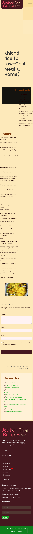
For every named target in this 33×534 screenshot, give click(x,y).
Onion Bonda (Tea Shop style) (14, 397)
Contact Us (7, 475)
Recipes (7, 466)
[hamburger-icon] (30, 4)
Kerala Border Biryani (12, 383)
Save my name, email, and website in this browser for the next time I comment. (17, 343)
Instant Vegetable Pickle (12, 387)
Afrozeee (19, 531)
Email (3, 335)
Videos (6, 472)
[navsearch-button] (25, 5)
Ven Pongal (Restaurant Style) (14, 411)
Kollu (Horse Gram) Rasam (13, 394)
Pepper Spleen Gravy (12, 385)
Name (3, 327)
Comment (4, 314)
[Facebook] (3, 450)
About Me (7, 463)
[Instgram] (6, 450)
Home (6, 461)
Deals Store (9, 469)
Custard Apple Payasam (12, 409)
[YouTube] (9, 450)
